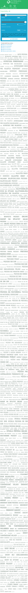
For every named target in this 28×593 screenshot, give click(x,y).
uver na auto (5, 542)
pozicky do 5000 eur (21, 324)
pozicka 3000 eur (11, 264)
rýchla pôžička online (17, 431)
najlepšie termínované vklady (14, 170)
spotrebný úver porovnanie (8, 472)
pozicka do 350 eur (22, 282)
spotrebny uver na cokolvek (17, 470)
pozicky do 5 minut (13, 324)
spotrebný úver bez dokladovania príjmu (18, 466)
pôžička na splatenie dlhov (16, 366)
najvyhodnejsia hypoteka (9, 183)
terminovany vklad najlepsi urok (16, 490)
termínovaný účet (3, 489)
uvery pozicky (6, 563)
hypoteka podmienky (14, 103)
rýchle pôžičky (19, 450)
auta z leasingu (15, 54)
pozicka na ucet (15, 299)
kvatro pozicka (13, 138)
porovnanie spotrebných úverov (10, 238)
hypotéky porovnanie (5, 74)
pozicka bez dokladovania (14, 267)
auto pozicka (22, 54)
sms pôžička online (15, 461)
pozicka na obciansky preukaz (21, 296)
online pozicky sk (4, 227)
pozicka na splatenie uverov (5, 298)
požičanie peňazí (7, 357)
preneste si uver (5, 399)
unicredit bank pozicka (9, 503)
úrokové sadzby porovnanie (16, 517)
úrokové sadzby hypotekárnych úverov (14, 514)
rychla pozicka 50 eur (23, 414)
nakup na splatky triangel (6, 203)
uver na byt (12, 542)
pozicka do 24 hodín (13, 281)
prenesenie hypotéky (6, 395)
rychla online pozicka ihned (20, 412)
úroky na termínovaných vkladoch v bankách (14, 530)
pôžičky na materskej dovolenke (22, 379)
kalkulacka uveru (3, 135)
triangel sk (22, 498)
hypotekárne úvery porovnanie (13, 115)
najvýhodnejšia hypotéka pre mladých (14, 192)
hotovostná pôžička (13, 100)
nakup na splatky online (22, 201)
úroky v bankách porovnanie (16, 538)
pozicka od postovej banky (14, 302)
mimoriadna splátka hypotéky (19, 141)
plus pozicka (16, 233)
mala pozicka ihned (11, 139)
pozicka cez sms (15, 276)
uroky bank (9, 524)
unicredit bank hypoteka (12, 500)
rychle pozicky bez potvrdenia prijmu (14, 441)
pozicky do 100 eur (4, 322)
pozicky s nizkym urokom (12, 352)
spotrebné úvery (7, 464)
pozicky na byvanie (4, 329)
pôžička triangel (16, 377)
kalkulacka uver (24, 133)
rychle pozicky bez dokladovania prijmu (15, 440)
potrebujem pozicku (3, 259)
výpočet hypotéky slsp (4, 582)
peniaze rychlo (10, 233)
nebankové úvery (21, 210)
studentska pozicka (19, 477)
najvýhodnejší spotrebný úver (8, 187)
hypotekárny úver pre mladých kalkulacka (14, 122)
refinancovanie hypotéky (21, 403)
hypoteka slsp (11, 108)
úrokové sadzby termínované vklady (14, 518)
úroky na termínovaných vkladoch (14, 527)
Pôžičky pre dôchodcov (6, 47)
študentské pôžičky (7, 480)
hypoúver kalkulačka (8, 128)
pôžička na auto (15, 364)
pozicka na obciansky (12, 297)
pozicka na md (4, 297)
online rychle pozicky (11, 229)
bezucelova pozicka (15, 85)
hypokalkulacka (25, 58)
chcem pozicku (17, 128)
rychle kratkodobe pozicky (14, 434)
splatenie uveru (5, 462)
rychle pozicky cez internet (21, 442)
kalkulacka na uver (13, 130)
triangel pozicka (9, 496)
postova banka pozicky (9, 251)
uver (23, 538)
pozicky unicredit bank (9, 354)
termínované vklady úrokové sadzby (14, 486)
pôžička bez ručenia (6, 364)
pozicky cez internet (22, 321)
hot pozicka (11, 98)
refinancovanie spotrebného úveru (9, 407)
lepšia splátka (2, 139)
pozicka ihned (11, 286)
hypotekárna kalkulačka (9, 66)
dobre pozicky (3, 92)
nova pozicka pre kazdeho (10, 212)
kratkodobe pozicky (22, 136)
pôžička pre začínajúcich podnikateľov (14, 373)
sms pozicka (23, 459)
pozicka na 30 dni (17, 288)
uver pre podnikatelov (12, 551)
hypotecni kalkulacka (13, 59)
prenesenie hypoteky (22, 393)
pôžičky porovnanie (17, 381)
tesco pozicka (12, 494)
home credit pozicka (12, 96)
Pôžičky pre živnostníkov (6, 49)
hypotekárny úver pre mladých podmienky (14, 67)
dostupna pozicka (10, 92)
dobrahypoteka (24, 56)
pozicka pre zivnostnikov (10, 315)
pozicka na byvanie (13, 290)
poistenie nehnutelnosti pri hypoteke (16, 234)
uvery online (16, 562)
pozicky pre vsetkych (22, 347)
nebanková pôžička (16, 203)
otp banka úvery (16, 232)
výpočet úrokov (12, 584)
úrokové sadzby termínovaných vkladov (21, 519)
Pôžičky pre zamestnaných (6, 44)
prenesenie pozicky (8, 397)
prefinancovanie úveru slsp (6, 390)
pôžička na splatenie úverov (6, 368)
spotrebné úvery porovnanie (20, 464)
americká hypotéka (14, 79)
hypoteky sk (24, 125)
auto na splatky (9, 83)
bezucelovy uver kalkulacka (14, 87)
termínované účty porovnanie (4, 481)
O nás (10, 7)
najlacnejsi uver (22, 148)
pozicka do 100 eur (14, 279)
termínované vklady (13, 481)
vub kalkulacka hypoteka (10, 567)
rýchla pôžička (14, 428)
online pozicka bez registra (12, 222)
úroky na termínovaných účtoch (20, 524)
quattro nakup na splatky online (14, 400)
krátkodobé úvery (4, 138)
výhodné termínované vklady (12, 575)
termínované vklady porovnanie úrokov (11, 482)
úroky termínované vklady (14, 534)
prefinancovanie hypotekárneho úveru (6, 387)
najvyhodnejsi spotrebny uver (23, 181)
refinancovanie (10, 403)
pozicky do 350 (24, 322)
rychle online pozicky (10, 438)
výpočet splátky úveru (3, 584)
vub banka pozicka (11, 566)
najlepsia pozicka (14, 156)
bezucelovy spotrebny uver (13, 57)
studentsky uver (7, 478)
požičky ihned (15, 359)
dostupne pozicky (21, 92)
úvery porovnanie (24, 562)
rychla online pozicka (12, 413)
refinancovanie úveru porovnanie (9, 409)
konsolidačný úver (4, 136)
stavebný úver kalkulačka (14, 475)
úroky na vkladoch (21, 531)
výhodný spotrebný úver (21, 575)
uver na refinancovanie (8, 546)
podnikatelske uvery (4, 234)
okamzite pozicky (11, 216)
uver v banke (9, 552)
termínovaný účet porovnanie (14, 489)
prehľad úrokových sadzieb (8, 393)
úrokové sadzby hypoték (6, 513)
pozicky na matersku (14, 331)
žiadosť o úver (8, 591)
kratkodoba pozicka (13, 136)
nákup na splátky (16, 199)
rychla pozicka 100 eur (11, 414)
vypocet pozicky (24, 576)
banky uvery (6, 85)
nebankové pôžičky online (7, 210)
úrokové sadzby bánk (24, 510)
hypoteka (22, 59)
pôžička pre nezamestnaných (11, 372)
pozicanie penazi (13, 259)
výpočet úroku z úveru (15, 589)
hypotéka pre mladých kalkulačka (7, 104)
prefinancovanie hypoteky (18, 387)
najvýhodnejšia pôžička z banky (18, 195)
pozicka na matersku (23, 295)
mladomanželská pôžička (22, 145)
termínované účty (21, 480)
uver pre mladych (19, 549)
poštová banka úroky (8, 256)
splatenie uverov (23, 461)
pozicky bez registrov (12, 321)
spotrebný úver (4, 466)
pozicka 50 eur (3, 267)
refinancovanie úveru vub (14, 411)
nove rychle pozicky (8, 214)
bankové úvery (20, 83)
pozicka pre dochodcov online (14, 309)
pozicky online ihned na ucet (6, 338)
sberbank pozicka (10, 456)
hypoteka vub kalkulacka (12, 64)
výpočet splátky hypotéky (18, 582)
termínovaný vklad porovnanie (6, 492)
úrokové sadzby (13, 510)
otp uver (22, 231)
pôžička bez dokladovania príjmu (14, 362)
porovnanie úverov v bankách (14, 248)
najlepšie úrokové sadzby (10, 171)
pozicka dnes (3, 279)
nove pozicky (19, 212)
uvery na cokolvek (9, 562)
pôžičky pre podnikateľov (11, 383)
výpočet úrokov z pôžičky (15, 586)
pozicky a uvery (3, 319)
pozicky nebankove (10, 335)
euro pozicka (22, 94)
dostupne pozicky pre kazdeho (9, 94)
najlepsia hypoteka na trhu (12, 153)
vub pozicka (19, 567)
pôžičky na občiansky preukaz (6, 381)
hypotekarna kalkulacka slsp (9, 113)
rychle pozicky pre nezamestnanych (16, 447)
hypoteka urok (19, 108)
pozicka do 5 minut (6, 283)
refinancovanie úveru (21, 407)
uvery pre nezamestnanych (18, 564)
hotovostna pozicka (17, 98)
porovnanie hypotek (6, 237)
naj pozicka (11, 147)
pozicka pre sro (16, 314)
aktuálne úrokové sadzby (6, 55)
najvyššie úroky (15, 197)
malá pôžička (21, 139)
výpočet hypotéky (20, 580)
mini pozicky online (24, 143)
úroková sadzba (2, 510)
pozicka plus (7, 308)
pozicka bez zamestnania (4, 277)
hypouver (2, 128)
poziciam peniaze (23, 259)
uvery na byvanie (12, 560)
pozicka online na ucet (24, 303)
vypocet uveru (23, 578)
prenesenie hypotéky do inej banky (14, 396)
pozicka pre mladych (11, 312)
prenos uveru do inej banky (15, 399)
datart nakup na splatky (16, 90)
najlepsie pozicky (14, 158)
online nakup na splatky (14, 218)
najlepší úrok (16, 164)
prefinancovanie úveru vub (18, 390)
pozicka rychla (18, 315)
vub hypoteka (18, 566)
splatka (13, 462)
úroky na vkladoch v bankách (10, 533)
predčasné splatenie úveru (23, 384)
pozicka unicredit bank (8, 318)
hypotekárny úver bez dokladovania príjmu (11, 116)
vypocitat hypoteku (6, 580)
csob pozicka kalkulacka (6, 90)
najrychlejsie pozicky (8, 181)
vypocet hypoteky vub (17, 576)
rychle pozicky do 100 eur (5, 443)
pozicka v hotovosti (19, 318)
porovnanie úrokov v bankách (19, 241)
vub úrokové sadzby (22, 571)
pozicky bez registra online (3, 320)
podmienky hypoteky (23, 233)
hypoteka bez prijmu (7, 101)
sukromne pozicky (15, 478)
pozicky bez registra (23, 319)
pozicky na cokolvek (13, 329)
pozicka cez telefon (24, 277)
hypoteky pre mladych (12, 125)
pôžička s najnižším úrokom (8, 377)
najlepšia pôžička (16, 166)
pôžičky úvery (20, 383)
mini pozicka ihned (6, 142)
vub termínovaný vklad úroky (14, 570)
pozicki (25, 318)
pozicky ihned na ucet (7, 326)
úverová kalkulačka (17, 553)
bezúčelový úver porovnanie (4, 89)
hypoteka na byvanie (5, 103)
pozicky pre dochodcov (18, 340)
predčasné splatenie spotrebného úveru (11, 384)
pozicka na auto (23, 289)
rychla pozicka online (12, 426)
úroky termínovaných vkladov (22, 536)
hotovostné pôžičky (18, 58)
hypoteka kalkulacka (15, 102)
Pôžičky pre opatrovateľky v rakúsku (8, 51)
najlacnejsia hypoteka (4, 149)
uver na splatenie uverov (18, 546)
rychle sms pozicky (11, 454)
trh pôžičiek (23, 494)
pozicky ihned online (19, 326)
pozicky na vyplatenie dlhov (18, 333)
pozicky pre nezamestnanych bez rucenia (14, 346)
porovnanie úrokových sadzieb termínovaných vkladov (7, 245)
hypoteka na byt (23, 101)
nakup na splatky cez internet (14, 200)
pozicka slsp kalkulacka (19, 316)
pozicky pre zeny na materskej (9, 348)
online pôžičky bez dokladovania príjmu (14, 228)
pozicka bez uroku (20, 274)
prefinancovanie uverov (10, 389)
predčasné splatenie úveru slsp (11, 386)
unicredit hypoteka (12, 505)
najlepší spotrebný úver (10, 162)
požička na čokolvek (4, 360)
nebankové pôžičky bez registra (21, 205)
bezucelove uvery (7, 87)
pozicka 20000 (5, 264)
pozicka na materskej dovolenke (14, 293)
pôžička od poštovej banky (20, 368)
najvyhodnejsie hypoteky (10, 185)
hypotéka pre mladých (22, 103)
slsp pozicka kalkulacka (16, 459)
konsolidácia (15, 74)
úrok (17, 508)
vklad (6, 566)
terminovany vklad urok (18, 493)
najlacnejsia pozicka (15, 149)
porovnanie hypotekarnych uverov (16, 237)
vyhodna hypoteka (23, 574)
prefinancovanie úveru (22, 389)
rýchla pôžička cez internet (17, 429)
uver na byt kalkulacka (20, 542)
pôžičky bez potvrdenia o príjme (10, 379)
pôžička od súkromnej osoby (9, 370)
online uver (20, 229)
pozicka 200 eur (19, 262)
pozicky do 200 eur (15, 322)
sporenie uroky (17, 462)
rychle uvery (22, 454)
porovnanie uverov (12, 247)
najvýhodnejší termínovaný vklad (21, 187)
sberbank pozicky (20, 456)
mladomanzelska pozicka (9, 145)
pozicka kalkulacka (9, 289)
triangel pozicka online (18, 496)
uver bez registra (15, 540)
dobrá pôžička (25, 90)
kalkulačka (13, 591)
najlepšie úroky (12, 173)
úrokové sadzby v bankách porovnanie (16, 522)
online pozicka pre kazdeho (6, 225)
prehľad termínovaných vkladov (19, 392)
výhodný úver (10, 576)
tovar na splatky (18, 494)
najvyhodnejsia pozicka (23, 183)
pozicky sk (24, 352)
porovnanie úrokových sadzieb (13, 243)
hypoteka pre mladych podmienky (16, 106)
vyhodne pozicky (3, 575)
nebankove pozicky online (10, 204)
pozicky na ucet (6, 333)
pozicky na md (24, 331)
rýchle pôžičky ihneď (17, 452)
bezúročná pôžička (14, 89)
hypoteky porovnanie (18, 71)
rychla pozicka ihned (10, 423)
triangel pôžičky (11, 498)
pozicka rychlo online (9, 316)
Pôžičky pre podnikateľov (6, 46)
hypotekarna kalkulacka (10, 111)
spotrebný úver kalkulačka (9, 468)
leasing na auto (25, 137)
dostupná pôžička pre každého (6, 58)
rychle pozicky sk (7, 449)
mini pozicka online (16, 143)
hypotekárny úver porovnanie (12, 118)
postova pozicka (14, 254)
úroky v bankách (4, 538)
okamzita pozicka (18, 214)
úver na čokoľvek (19, 544)
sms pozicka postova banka (5, 461)
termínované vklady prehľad (22, 482)
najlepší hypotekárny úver (16, 160)
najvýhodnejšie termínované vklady (6, 196)
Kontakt (15, 7)
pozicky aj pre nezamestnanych (13, 319)
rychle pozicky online (14, 445)
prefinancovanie (25, 386)
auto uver (15, 83)
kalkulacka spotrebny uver (13, 133)
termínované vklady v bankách (22, 487)
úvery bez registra (12, 557)
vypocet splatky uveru (15, 578)
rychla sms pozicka (5, 434)
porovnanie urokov (10, 240)
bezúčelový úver (22, 87)
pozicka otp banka (20, 305)
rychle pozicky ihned (17, 443)
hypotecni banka (3, 59)
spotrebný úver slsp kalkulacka (14, 474)
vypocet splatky (5, 578)
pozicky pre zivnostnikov (17, 351)
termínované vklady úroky (12, 487)
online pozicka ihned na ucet (15, 224)
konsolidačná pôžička (21, 135)
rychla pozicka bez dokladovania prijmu (11, 416)
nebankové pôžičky (11, 205)
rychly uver (2, 456)
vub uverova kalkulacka (12, 574)
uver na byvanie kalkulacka (8, 545)
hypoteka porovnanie (13, 61)
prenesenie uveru (16, 397)
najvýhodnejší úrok (3, 189)
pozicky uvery (23, 355)
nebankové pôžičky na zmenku (9, 207)
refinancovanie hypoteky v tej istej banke (11, 405)
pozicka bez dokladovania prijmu (14, 268)
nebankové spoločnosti (14, 210)
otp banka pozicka (8, 231)
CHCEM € (14, 39)
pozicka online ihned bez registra (13, 303)
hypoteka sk (3, 109)
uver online (10, 548)
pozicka (1, 262)
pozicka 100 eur (9, 261)
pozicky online (19, 335)
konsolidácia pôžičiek (10, 135)
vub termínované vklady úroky (15, 569)
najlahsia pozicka (16, 151)
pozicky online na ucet (14, 338)
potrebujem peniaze (22, 257)
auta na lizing (10, 81)
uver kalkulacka (25, 540)
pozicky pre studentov (11, 347)
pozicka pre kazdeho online (11, 310)
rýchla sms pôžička (16, 434)
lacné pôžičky (19, 138)
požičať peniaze (21, 357)
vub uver (3, 573)
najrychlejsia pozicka (17, 178)
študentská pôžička (23, 478)
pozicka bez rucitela (9, 274)
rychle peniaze (19, 438)
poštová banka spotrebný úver (22, 254)
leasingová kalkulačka (12, 76)
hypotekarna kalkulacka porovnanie (22, 110)
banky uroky (2, 56)
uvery (22, 553)
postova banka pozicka (21, 249)
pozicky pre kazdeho (9, 345)
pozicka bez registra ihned (14, 271)
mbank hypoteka (7, 141)
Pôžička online (5, 7)
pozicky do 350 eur (3, 324)
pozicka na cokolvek (23, 290)
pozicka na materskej (10, 292)
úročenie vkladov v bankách (11, 508)
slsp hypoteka (8, 459)
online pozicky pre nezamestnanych (20, 225)
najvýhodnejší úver (11, 189)
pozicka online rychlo (8, 305)
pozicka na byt (3, 290)
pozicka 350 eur (20, 264)
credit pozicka (22, 89)
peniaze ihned (5, 233)
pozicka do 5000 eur (16, 284)
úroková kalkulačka (23, 508)
